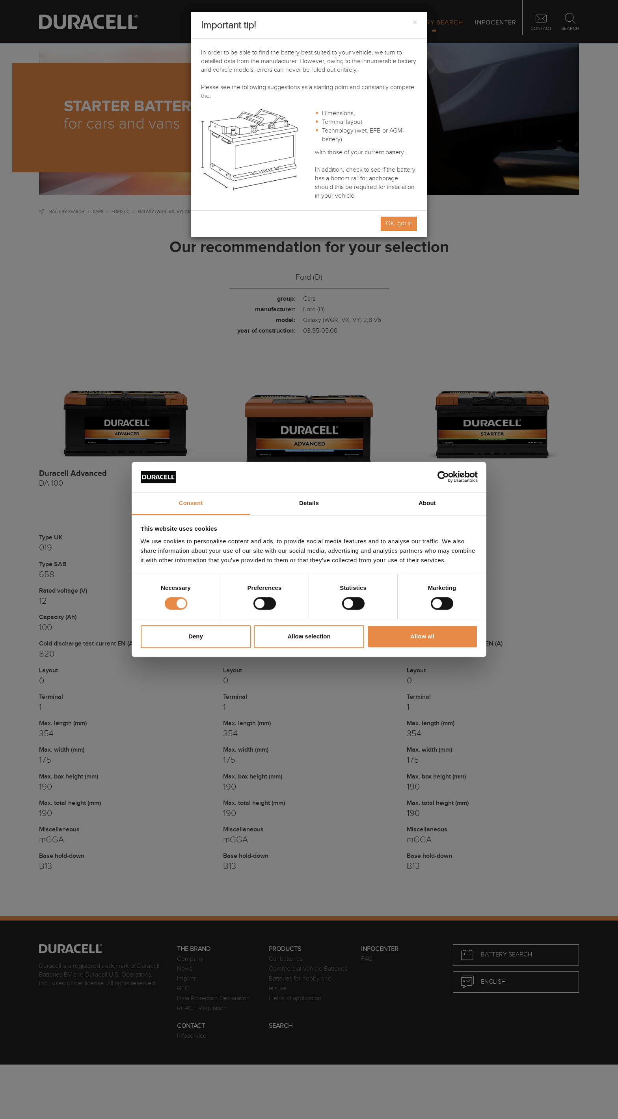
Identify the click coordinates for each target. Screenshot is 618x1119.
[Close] (414, 23)
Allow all (422, 636)
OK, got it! (399, 223)
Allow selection (308, 636)
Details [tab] (309, 503)
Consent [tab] (191, 503)
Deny (195, 636)
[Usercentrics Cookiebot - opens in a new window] (443, 477)
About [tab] (427, 503)
